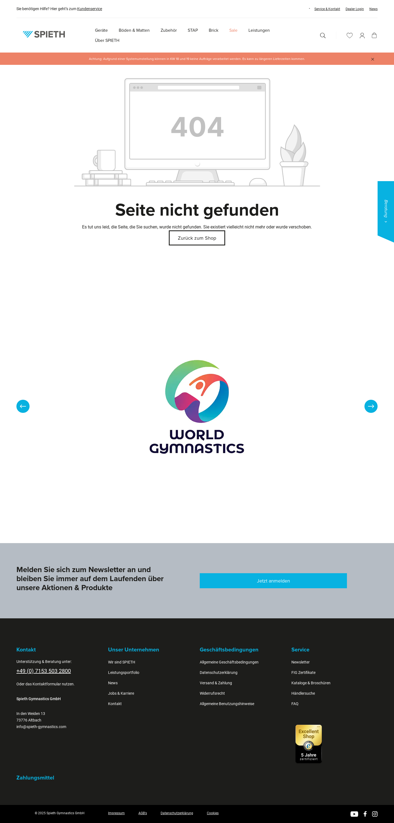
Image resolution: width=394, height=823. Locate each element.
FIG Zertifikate (303, 672)
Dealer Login (355, 9)
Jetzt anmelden (273, 580)
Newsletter (300, 662)
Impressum (116, 813)
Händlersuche (303, 693)
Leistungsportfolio (123, 672)
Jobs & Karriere (121, 693)
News (373, 9)
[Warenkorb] (374, 35)
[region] (197, 406)
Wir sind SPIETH (121, 662)
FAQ (295, 704)
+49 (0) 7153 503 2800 (43, 671)
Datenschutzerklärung (218, 672)
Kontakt (115, 704)
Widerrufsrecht (212, 693)
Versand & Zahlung (216, 683)
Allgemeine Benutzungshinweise (227, 704)
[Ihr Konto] (362, 35)
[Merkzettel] (349, 35)
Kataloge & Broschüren (311, 683)
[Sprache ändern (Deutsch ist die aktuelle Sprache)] (304, 8)
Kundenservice (89, 9)
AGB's (142, 813)
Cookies (213, 813)
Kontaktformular (47, 684)
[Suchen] (323, 35)
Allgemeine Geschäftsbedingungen (229, 662)
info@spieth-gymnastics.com (41, 727)
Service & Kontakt (327, 9)
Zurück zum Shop (197, 237)
